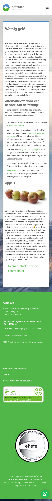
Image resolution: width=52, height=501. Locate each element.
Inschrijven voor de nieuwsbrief (17, 380)
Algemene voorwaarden (26, 485)
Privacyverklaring (12, 482)
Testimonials (36, 479)
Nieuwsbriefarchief (34, 476)
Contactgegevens (15, 476)
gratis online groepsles (31, 149)
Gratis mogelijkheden (18, 479)
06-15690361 (10, 324)
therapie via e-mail (16, 125)
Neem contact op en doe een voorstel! (24, 268)
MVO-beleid (41, 482)
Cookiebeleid (28, 482)
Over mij (7, 374)
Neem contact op (14, 170)
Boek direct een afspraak (14, 368)
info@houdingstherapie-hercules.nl (23, 321)
